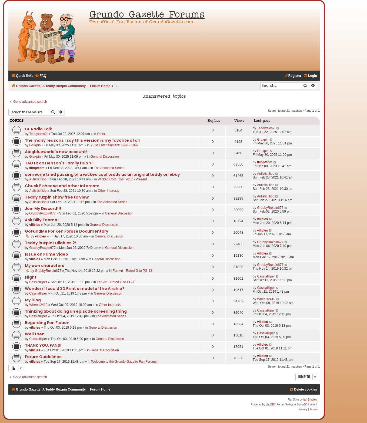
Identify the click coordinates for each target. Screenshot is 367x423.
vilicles (34, 225)
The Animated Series (109, 168)
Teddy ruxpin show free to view (57, 197)
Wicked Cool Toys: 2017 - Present (122, 179)
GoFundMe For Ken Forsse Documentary (66, 231)
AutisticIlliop (37, 179)
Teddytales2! (38, 134)
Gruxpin (35, 145)
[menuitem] (40, 76)
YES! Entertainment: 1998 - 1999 (115, 145)
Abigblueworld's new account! (56, 151)
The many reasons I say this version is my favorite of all (82, 140)
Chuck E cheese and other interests (62, 186)
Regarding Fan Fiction (47, 322)
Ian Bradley (310, 399)
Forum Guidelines (43, 356)
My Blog (33, 300)
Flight (30, 277)
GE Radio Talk (38, 129)
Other (101, 134)
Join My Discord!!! (43, 208)
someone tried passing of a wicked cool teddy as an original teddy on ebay (102, 174)
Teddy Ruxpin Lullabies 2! (50, 243)
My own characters (44, 265)
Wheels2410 (38, 305)
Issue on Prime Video (46, 254)
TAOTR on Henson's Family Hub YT (59, 163)
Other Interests (108, 191)
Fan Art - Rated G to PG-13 (132, 271)
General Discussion (105, 156)
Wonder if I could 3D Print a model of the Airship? (75, 288)
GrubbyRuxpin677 (42, 213)
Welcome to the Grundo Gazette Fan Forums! (124, 361)
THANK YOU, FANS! (43, 345)
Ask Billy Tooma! (42, 220)
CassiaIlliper (38, 282)
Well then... (36, 334)
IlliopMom (36, 168)
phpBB (270, 404)
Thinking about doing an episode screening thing (76, 311)
